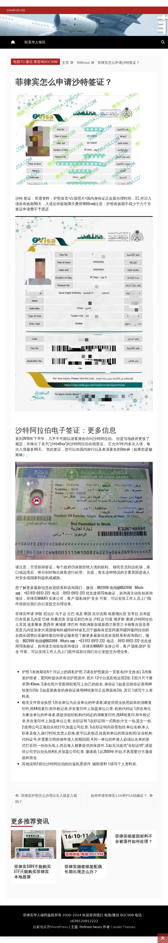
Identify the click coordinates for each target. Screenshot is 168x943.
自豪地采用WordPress (51, 927)
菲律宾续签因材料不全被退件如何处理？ (133, 838)
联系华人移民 (35, 42)
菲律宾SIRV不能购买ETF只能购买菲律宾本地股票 (32, 871)
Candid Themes (123, 927)
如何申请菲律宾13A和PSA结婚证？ (119, 795)
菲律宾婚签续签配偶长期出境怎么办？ (83, 868)
